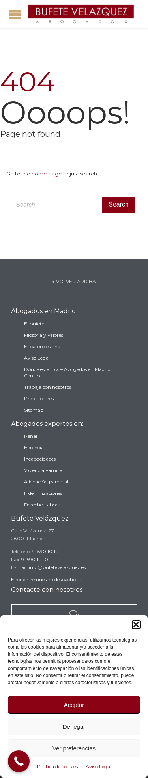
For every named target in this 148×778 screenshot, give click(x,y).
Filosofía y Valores (43, 335)
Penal (30, 436)
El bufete (34, 323)
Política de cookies (57, 766)
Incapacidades (40, 459)
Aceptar (74, 705)
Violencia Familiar (44, 470)
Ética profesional (43, 346)
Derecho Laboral (43, 504)
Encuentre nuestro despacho (43, 579)
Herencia (34, 447)
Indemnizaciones (43, 493)
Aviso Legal (98, 766)
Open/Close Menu (15, 14)
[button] (136, 625)
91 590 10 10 (45, 551)
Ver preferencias (74, 748)
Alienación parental (46, 482)
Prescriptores (39, 398)
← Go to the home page (31, 173)
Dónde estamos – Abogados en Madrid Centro (67, 372)
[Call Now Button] (19, 761)
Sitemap (33, 410)
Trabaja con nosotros (47, 387)
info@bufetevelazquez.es (57, 567)
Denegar (74, 726)
